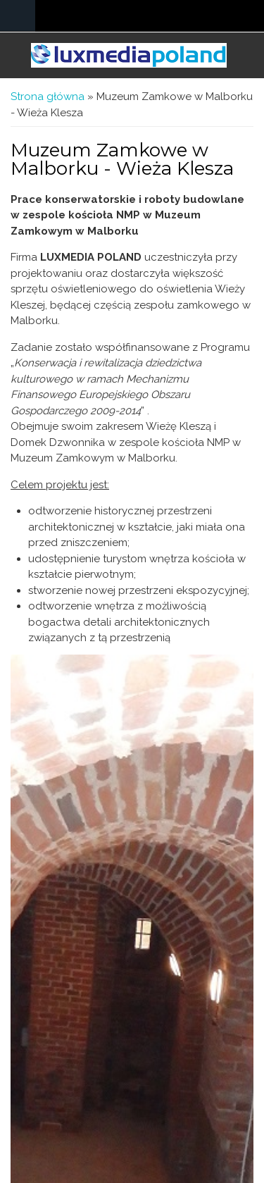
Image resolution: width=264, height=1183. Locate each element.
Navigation (17, 16)
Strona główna (47, 96)
